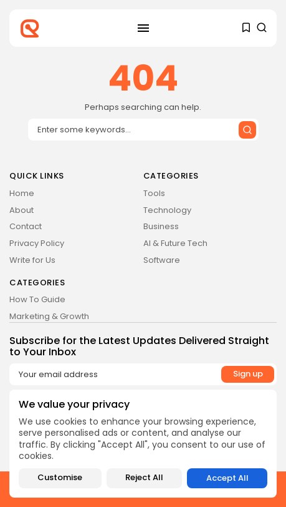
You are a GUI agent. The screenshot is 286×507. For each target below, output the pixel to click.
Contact (25, 226)
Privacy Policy (36, 243)
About (21, 210)
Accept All (227, 478)
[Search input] (143, 129)
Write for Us (32, 260)
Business (161, 226)
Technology (167, 210)
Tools (154, 193)
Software (161, 260)
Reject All (144, 478)
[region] (143, 444)
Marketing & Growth (49, 316)
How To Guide (37, 299)
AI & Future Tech (175, 243)
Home (21, 193)
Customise (59, 478)
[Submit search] (247, 130)
